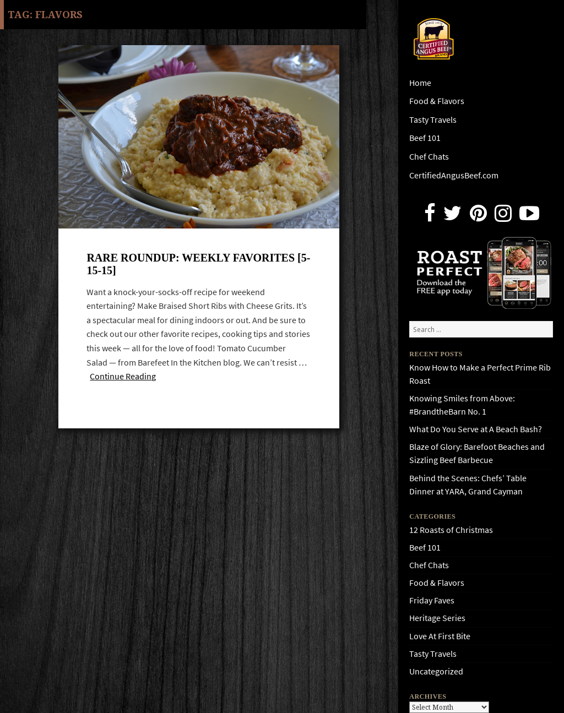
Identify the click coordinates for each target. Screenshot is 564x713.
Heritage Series (437, 618)
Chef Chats (429, 156)
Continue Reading (123, 376)
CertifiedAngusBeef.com (453, 175)
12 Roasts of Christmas (451, 530)
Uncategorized (436, 671)
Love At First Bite (439, 636)
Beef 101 (425, 138)
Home (420, 83)
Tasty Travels (433, 120)
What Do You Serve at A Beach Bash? (475, 429)
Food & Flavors (436, 101)
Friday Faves (431, 600)
